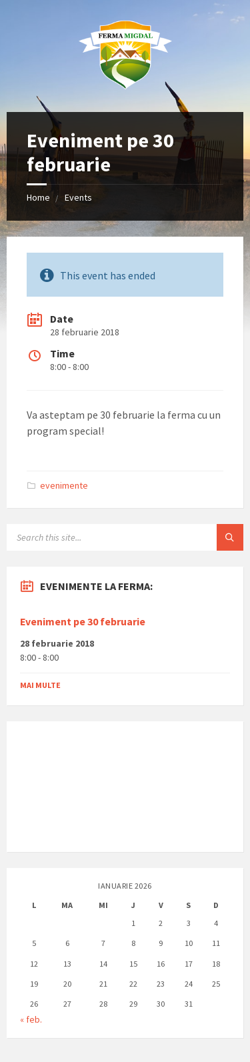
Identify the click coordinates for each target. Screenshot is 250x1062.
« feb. (31, 1019)
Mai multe (40, 685)
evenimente (64, 485)
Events (78, 197)
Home (38, 197)
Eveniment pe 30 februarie (82, 621)
